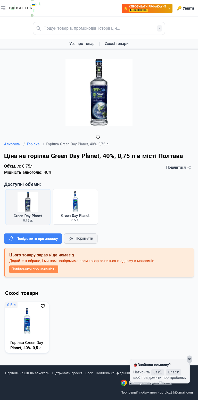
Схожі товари (116, 43)
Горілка (35, 144)
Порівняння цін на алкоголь (27, 373)
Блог (89, 373)
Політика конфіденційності (117, 373)
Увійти (185, 8)
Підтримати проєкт (67, 373)
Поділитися (178, 167)
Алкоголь (14, 144)
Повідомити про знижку (33, 239)
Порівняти (80, 238)
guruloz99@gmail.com (176, 392)
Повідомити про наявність (33, 269)
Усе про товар (81, 43)
